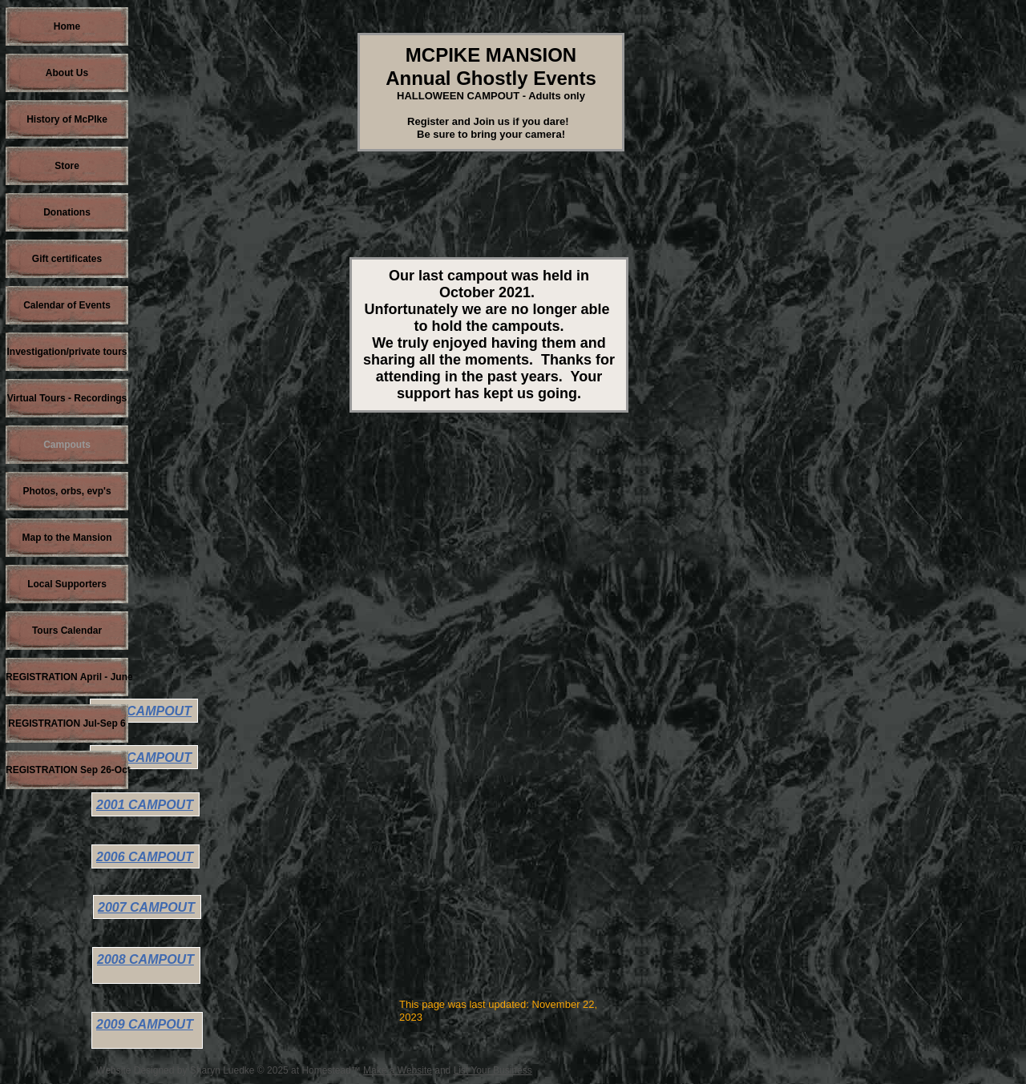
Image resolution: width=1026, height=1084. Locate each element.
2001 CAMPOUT (144, 805)
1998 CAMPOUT (143, 711)
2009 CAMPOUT (144, 1024)
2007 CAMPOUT (146, 907)
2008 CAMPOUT (145, 959)
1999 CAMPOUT (143, 757)
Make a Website (397, 1070)
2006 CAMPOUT (144, 857)
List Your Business (493, 1070)
